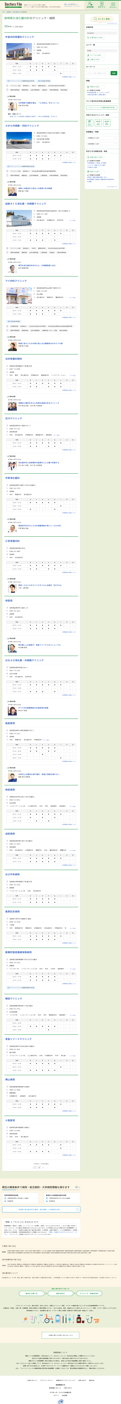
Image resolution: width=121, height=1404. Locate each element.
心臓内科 (71, 1264)
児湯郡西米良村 (102, 1251)
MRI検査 (103, 163)
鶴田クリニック (13, 998)
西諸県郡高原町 (60, 1251)
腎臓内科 (46, 1264)
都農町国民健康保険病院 (18, 952)
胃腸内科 (19, 1264)
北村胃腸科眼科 (13, 358)
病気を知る (60, 1293)
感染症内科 (89, 1264)
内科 (8, 1264)
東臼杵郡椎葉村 (46, 1253)
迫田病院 (10, 833)
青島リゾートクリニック (18, 1039)
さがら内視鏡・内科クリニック (22, 125)
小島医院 (10, 1120)
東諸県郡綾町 (78, 1251)
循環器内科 (40, 1264)
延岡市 (18, 1251)
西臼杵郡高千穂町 (65, 1253)
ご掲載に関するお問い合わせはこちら (60, 1335)
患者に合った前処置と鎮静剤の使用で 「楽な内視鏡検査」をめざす (33, 116)
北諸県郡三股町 (50, 1251)
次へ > (47, 1167)
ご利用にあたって (32, 1380)
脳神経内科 (49, 1266)
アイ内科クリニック (16, 280)
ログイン (56, 1395)
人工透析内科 (58, 1264)
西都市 (38, 1251)
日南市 (22, 1251)
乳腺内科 (74, 1266)
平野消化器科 (12, 477)
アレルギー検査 (92, 165)
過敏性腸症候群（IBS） (100, 177)
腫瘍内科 (82, 1264)
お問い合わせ (82, 1380)
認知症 (89, 177)
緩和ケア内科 (81, 1266)
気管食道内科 (26, 1264)
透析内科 (37, 1266)
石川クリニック (13, 418)
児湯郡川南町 (11, 1253)
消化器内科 (16, 12)
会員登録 (64, 1395)
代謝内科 (16, 1266)
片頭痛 (89, 182)
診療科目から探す (95, 38)
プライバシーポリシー (47, 1380)
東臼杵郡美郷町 (55, 1253)
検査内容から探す (95, 157)
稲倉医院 (10, 723)
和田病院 (10, 789)
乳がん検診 (102, 165)
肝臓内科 (68, 1266)
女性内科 (43, 1266)
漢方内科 (101, 1264)
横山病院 (10, 1079)
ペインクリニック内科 (111, 1264)
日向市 (30, 1251)
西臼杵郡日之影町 (76, 1253)
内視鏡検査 (91, 163)
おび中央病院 (12, 874)
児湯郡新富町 (93, 1251)
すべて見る (73, 220)
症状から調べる (32, 1293)
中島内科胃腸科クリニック (19, 36)
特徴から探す (93, 87)
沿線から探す (93, 59)
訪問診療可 (102, 95)
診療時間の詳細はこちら (69, 77)
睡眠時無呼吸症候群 (107, 179)
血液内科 (77, 1264)
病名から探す (93, 171)
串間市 (34, 1251)
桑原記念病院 (12, 911)
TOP (3, 12)
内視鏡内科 (95, 1264)
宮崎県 (9, 12)
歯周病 (97, 179)
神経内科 (51, 1264)
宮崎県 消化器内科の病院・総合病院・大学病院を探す (40, 1209)
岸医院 (9, 600)
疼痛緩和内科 (62, 1266)
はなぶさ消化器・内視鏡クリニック (24, 660)
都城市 (13, 1251)
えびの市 (43, 1251)
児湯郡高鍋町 (85, 1251)
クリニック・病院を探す (89, 1293)
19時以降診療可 (92, 95)
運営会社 (91, 1380)
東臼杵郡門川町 (27, 1253)
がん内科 (32, 1266)
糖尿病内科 (66, 1264)
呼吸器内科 (33, 1264)
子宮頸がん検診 (92, 167)
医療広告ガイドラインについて (65, 1380)
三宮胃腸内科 (12, 540)
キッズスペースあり (103, 92)
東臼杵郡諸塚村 (37, 1253)
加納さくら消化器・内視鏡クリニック (25, 203)
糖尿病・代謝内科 (25, 1266)
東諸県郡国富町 (69, 1251)
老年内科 (55, 1266)
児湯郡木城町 (111, 1251)
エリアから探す (94, 55)
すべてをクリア (112, 23)
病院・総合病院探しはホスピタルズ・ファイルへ (72, 5)
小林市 (26, 1251)
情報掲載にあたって (55, 1388)
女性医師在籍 (91, 92)
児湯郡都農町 (19, 1253)
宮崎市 (9, 1251)
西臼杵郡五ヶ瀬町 (86, 1253)
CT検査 (97, 163)
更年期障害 (91, 179)
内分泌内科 (10, 1266)
